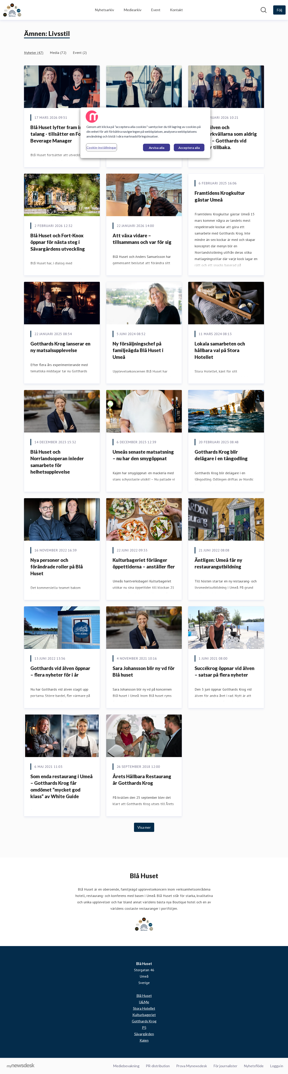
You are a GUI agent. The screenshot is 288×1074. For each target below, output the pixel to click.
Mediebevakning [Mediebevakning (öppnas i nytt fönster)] (126, 1066)
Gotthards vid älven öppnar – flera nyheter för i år (60, 671)
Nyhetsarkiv (104, 10)
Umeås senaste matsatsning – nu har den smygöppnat (143, 455)
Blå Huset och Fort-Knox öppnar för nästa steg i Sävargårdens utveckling (57, 242)
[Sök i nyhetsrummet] (263, 10)
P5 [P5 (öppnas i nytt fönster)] (144, 1027)
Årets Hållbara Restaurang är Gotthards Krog (142, 779)
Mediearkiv (132, 10)
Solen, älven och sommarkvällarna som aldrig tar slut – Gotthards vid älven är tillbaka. (226, 137)
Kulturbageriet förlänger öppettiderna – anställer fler (144, 563)
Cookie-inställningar (101, 147)
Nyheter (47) (33, 52)
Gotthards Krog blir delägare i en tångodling (221, 455)
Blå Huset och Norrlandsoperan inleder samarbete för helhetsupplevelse (57, 462)
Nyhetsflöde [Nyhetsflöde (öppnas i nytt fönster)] (254, 1066)
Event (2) (80, 52)
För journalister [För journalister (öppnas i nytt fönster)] (225, 1066)
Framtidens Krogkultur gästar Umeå (220, 196)
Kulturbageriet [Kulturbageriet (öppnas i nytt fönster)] (144, 1015)
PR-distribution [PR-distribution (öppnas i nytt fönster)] (158, 1066)
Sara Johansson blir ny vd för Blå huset (144, 671)
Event (155, 10)
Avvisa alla (156, 147)
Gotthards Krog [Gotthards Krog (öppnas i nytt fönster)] (144, 1021)
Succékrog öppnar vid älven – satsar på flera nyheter (224, 671)
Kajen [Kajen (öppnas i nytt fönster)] (144, 1040)
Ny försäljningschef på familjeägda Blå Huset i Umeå (138, 350)
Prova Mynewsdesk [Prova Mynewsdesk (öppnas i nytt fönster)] (191, 1066)
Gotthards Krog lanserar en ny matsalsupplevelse (60, 347)
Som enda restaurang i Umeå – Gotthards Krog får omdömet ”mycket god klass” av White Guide (61, 786)
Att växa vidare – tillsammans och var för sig (142, 239)
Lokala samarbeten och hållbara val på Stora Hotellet (220, 350)
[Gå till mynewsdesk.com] (21, 1066)
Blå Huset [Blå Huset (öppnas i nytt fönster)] (144, 995)
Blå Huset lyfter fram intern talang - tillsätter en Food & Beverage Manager (60, 134)
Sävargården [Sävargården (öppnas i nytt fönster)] (144, 1034)
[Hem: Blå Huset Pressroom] (12, 10)
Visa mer (144, 827)
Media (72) (58, 52)
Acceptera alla (189, 147)
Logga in (276, 1066)
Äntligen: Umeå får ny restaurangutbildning (218, 563)
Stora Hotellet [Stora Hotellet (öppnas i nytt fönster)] (144, 1008)
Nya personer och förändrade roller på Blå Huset (56, 566)
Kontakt (176, 10)
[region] (145, 132)
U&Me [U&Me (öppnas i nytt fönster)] (144, 1002)
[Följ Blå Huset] (279, 10)
